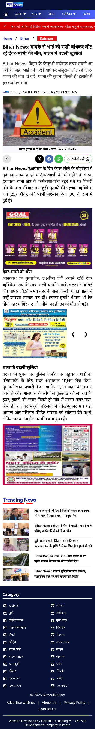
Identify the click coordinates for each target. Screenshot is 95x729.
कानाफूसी (11, 664)
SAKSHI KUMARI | (32, 92)
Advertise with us (21, 702)
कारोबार (10, 606)
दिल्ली (57, 671)
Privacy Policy (75, 702)
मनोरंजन (69, 14)
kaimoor (46, 38)
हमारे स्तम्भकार (14, 627)
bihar (24, 38)
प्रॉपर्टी (9, 635)
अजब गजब (60, 642)
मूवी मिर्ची (59, 620)
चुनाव (20, 14)
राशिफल (58, 613)
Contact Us (47, 709)
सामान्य (58, 656)
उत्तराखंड (59, 685)
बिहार (9, 671)
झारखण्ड (11, 678)
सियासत (58, 627)
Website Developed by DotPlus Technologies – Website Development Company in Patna (47, 723)
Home (7, 38)
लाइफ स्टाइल (13, 656)
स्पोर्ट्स (9, 642)
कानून (57, 649)
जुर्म (8, 613)
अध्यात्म (58, 635)
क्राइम (86, 14)
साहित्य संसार (13, 620)
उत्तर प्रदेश (12, 685)
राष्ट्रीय (57, 678)
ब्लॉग (56, 664)
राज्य (36, 14)
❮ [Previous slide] (73, 333)
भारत (52, 14)
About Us (49, 702)
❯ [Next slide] (86, 333)
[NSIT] (47, 454)
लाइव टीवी (12, 649)
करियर (57, 606)
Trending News (19, 500)
